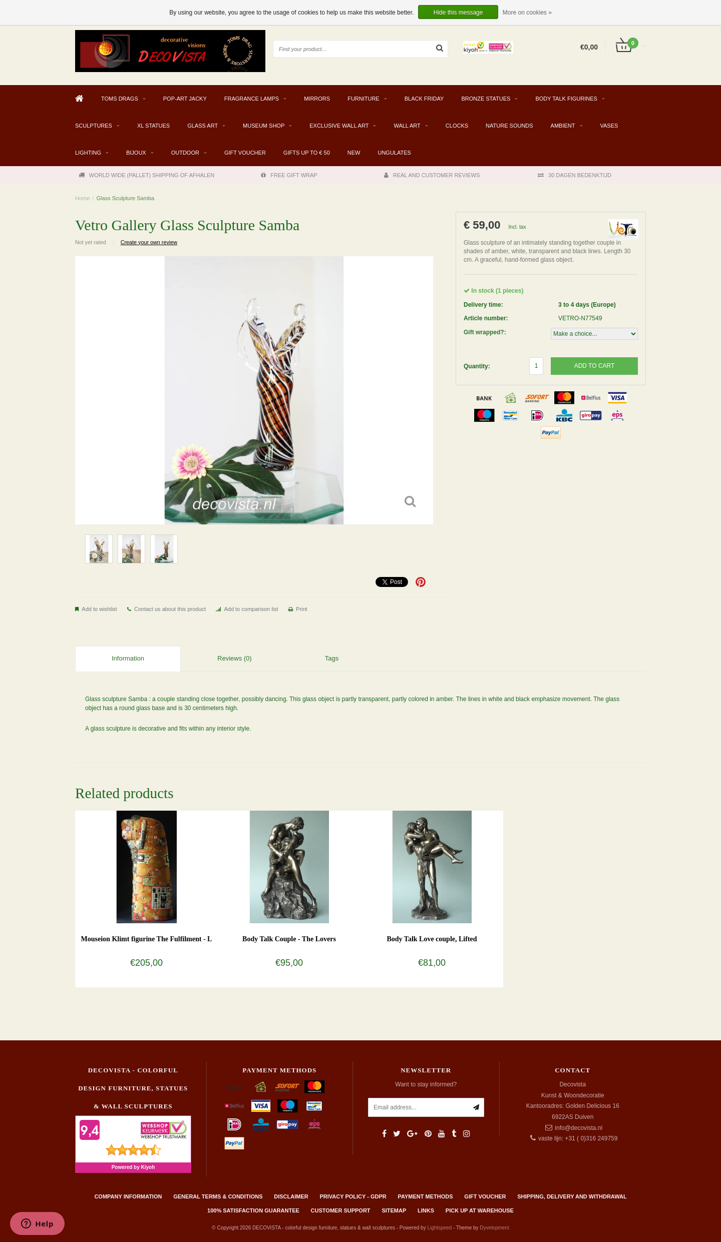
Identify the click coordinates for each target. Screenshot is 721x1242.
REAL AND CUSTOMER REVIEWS (432, 175)
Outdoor (185, 153)
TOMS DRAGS (119, 99)
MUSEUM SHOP (263, 126)
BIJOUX (136, 153)
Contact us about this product (170, 609)
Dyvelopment (494, 1227)
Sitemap (394, 1210)
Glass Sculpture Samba (126, 198)
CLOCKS (457, 126)
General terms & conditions (217, 1196)
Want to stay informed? (426, 1084)
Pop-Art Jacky (185, 99)
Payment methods (425, 1196)
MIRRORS (317, 99)
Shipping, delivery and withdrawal (571, 1196)
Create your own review (149, 242)
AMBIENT (563, 126)
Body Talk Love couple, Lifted (432, 939)
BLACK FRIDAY (424, 99)
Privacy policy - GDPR (353, 1196)
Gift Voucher (245, 153)
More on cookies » (527, 12)
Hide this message (458, 12)
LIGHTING (88, 153)
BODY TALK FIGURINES (566, 99)
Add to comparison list (251, 609)
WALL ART (407, 126)
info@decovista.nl (578, 1127)
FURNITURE (363, 99)
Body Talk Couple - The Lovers (289, 939)
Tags (331, 658)
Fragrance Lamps (251, 99)
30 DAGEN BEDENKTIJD (574, 175)
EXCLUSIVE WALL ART (339, 126)
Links (426, 1210)
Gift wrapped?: (485, 332)
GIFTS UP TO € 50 (306, 153)
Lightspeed (439, 1227)
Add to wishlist (99, 609)
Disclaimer (291, 1196)
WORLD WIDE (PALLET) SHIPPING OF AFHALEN (146, 175)
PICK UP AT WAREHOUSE (480, 1210)
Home (82, 198)
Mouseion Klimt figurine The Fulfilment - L (146, 939)
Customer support (341, 1210)
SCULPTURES (93, 126)
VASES (609, 126)
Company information (128, 1196)
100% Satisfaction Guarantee (253, 1210)
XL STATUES (153, 126)
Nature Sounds (509, 126)
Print (301, 609)
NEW (353, 153)
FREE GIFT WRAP (289, 175)
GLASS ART (202, 126)
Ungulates (394, 153)
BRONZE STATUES (485, 99)
